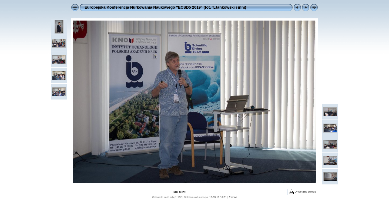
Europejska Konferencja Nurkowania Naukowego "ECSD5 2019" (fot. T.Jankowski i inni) (165, 7)
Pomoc (233, 197)
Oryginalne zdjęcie (302, 191)
